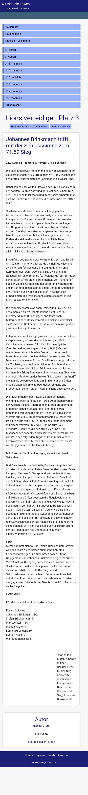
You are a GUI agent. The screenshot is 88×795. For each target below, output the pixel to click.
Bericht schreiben (61, 126)
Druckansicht (41, 126)
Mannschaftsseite (20, 126)
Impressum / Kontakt (45, 755)
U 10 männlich (13, 98)
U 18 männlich (13, 63)
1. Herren (10, 49)
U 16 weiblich (13, 77)
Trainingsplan (13, 33)
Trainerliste (11, 27)
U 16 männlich (13, 70)
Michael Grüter (42, 725)
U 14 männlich (13, 84)
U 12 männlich (13, 91)
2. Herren (10, 56)
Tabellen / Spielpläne (17, 40)
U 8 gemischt (12, 105)
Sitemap (29, 755)
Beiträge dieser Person (41, 741)
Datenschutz (64, 755)
